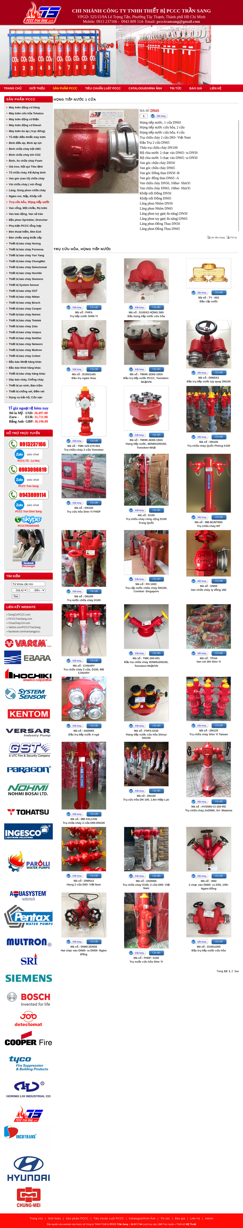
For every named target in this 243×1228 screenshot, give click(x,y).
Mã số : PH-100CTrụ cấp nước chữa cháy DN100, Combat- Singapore (146, 588)
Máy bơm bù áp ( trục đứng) (27, 131)
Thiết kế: (186, 1224)
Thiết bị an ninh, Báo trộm (26, 385)
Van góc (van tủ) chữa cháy (27, 178)
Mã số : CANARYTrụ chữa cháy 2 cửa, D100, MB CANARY (84, 669)
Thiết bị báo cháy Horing (25, 243)
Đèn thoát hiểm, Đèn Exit (25, 231)
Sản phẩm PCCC (65, 88)
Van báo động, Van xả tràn (26, 214)
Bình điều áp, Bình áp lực (25, 143)
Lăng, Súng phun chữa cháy (27, 190)
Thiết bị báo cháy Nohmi (24, 314)
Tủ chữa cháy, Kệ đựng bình (27, 172)
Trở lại (233, 237)
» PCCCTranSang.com (19, 618)
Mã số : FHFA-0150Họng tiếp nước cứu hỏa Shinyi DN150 (146, 734)
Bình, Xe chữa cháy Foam (25, 160)
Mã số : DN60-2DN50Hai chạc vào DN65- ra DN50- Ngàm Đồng (84, 950)
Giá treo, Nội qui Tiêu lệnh (26, 166)
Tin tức (176, 88)
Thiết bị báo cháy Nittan (24, 296)
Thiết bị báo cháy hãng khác (27, 373)
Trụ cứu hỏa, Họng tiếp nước (29, 202)
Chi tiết (94, 307)
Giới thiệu (37, 88)
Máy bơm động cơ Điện (24, 119)
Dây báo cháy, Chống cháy (26, 379)
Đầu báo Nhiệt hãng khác (25, 361)
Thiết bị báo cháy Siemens (26, 279)
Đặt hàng (161, 116)
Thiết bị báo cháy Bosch (24, 302)
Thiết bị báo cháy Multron (25, 350)
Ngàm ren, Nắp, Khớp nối (25, 196)
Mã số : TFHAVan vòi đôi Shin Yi (209, 660)
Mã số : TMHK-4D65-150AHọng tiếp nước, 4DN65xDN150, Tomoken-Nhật (146, 443)
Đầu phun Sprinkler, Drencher (28, 219)
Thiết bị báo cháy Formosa (26, 249)
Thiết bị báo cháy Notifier (25, 338)
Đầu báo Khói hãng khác (25, 367)
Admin (209, 1218)
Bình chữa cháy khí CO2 (25, 154)
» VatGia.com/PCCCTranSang (23, 627)
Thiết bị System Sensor (24, 285)
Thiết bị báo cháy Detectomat (28, 267)
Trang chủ (13, 88)
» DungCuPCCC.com (18, 614)
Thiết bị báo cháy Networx (26, 344)
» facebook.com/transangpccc (23, 631)
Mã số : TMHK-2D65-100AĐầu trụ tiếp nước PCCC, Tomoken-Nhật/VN (146, 378)
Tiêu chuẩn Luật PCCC (103, 88)
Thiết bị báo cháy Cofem (24, 355)
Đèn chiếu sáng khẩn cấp (25, 237)
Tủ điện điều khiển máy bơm (27, 137)
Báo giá (195, 88)
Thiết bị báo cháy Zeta (23, 326)
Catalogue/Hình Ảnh (145, 88)
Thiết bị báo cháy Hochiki (25, 273)
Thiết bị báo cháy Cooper (25, 308)
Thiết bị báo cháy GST (23, 290)
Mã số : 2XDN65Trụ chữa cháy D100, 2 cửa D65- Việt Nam (146, 884)
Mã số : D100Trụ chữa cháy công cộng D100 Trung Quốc (146, 519)
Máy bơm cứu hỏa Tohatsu (26, 113)
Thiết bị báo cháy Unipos (25, 332)
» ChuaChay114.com (18, 623)
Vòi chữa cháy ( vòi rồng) (25, 184)
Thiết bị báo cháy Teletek (25, 320)
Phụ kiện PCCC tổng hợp (25, 225)
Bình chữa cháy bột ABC (25, 148)
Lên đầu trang (217, 237)
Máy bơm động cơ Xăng (24, 107)
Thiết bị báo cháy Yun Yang (26, 255)
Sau (236, 971)
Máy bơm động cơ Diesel (25, 125)
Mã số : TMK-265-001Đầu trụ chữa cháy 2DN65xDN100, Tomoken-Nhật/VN (146, 662)
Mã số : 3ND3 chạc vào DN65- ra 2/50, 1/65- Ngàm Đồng (209, 884)
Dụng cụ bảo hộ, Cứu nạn (25, 397)
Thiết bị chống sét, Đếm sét (26, 391)
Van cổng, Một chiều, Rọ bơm (28, 208)
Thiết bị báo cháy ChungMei (27, 261)
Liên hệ (215, 88)
